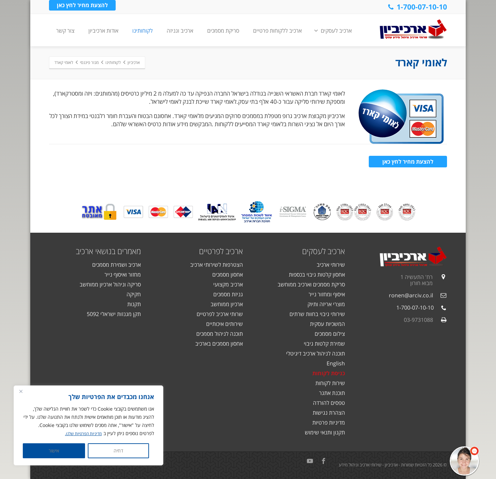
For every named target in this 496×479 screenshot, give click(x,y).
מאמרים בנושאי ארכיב (108, 251)
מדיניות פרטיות (328, 422)
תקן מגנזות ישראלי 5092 (114, 314)
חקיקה (134, 294)
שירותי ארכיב (331, 264)
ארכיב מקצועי (228, 284)
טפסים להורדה (329, 403)
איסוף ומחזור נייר (327, 294)
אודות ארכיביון (103, 30)
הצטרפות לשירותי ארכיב (216, 264)
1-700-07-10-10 (417, 7)
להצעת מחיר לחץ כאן (82, 6)
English (336, 363)
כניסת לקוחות (328, 373)
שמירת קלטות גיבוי (324, 343)
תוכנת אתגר (332, 393)
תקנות (134, 304)
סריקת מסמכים (223, 30)
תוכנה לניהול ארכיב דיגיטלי (315, 353)
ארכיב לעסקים (333, 30)
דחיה (118, 450)
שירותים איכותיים (224, 324)
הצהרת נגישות (329, 412)
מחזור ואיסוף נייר (122, 274)
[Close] (21, 391)
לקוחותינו (142, 30)
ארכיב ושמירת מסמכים (116, 264)
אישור (54, 450)
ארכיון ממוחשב (227, 304)
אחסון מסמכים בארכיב (219, 343)
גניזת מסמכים (228, 294)
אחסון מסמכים (227, 274)
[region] (88, 425)
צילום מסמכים (330, 333)
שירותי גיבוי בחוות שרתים (317, 314)
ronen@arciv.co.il (411, 295)
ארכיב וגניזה (180, 30)
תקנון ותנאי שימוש (325, 432)
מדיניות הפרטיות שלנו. (80, 433)
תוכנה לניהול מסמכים (219, 333)
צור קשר (65, 30)
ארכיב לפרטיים (221, 251)
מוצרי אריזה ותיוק (326, 304)
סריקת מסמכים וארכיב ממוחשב (311, 284)
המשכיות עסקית (327, 324)
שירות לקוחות (330, 383)
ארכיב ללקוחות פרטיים (277, 30)
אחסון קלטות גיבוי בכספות (317, 274)
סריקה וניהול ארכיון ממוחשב (110, 284)
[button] (464, 461)
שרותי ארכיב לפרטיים (220, 314)
